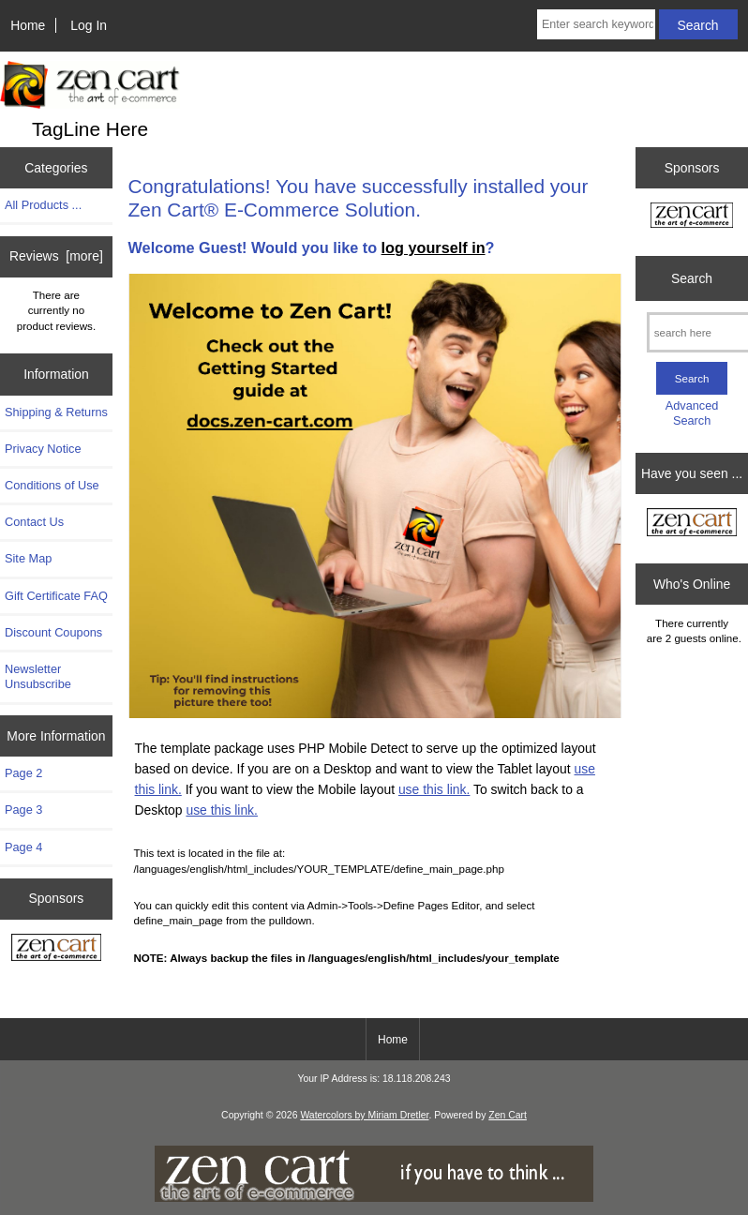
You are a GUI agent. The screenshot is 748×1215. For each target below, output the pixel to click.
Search (691, 278)
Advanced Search (692, 413)
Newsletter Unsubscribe (38, 676)
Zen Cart (507, 1115)
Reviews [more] (56, 255)
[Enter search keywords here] (596, 24)
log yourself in (433, 247)
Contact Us (34, 522)
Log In (88, 25)
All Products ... (43, 205)
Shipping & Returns (56, 412)
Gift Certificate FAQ (56, 596)
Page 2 (23, 773)
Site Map (28, 558)
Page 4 (23, 847)
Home (27, 25)
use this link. (434, 789)
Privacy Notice (43, 449)
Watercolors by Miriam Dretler (364, 1115)
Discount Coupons (53, 632)
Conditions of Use (52, 485)
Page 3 (23, 809)
